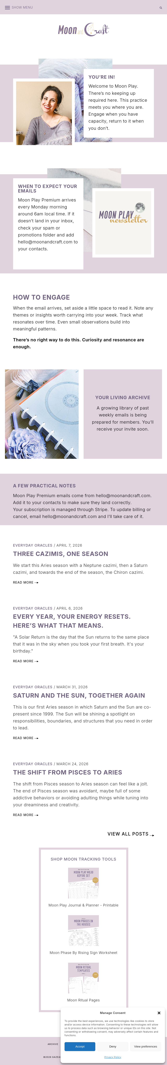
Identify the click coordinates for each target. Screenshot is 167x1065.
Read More (26, 582)
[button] (159, 1013)
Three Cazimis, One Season (63, 554)
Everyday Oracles (33, 545)
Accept (80, 1046)
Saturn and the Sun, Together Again (82, 695)
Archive (53, 1044)
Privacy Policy (112, 1057)
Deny (112, 1046)
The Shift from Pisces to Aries (70, 772)
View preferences (145, 1046)
